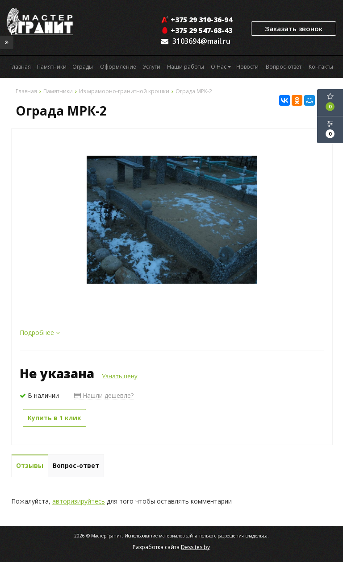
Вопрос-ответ (283, 66)
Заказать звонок (293, 28)
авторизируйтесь (78, 501)
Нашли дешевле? (104, 395)
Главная (20, 66)
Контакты (321, 66)
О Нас (221, 66)
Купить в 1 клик (54, 417)
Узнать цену (120, 376)
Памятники (52, 66)
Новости (247, 66)
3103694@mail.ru (201, 41)
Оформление (118, 66)
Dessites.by (195, 547)
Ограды (82, 66)
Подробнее (40, 332)
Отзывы (29, 465)
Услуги (151, 66)
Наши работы (185, 66)
